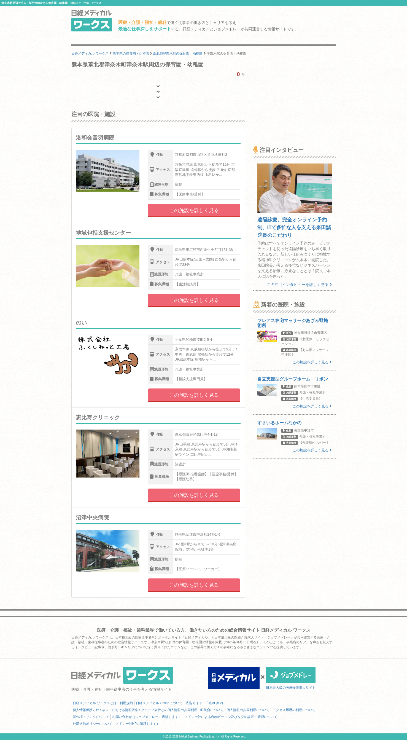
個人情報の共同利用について (248, 710)
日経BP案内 (214, 703)
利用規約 (126, 703)
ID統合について (211, 710)
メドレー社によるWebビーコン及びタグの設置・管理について (231, 717)
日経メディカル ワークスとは (95, 703)
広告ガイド (194, 703)
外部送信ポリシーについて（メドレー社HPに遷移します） (116, 724)
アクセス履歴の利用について (294, 710)
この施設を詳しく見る (194, 210)
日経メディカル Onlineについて (159, 703)
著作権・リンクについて (91, 717)
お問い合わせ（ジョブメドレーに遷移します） (147, 717)
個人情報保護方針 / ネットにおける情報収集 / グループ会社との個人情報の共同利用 (135, 710)
